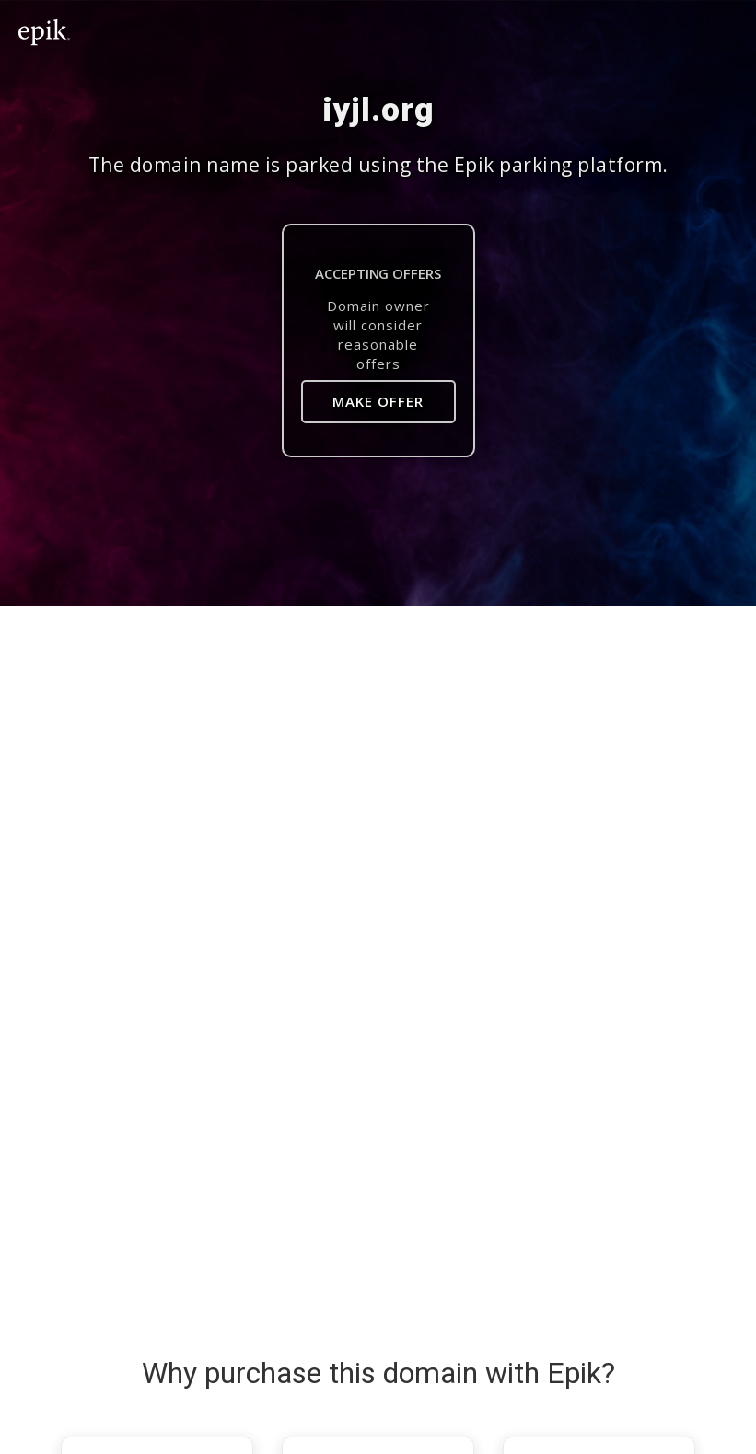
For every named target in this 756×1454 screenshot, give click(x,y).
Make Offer (378, 401)
